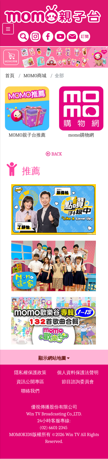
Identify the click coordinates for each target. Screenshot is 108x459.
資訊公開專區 (30, 381)
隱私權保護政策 (30, 372)
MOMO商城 (34, 75)
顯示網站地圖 (54, 358)
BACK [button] (54, 154)
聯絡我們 (30, 391)
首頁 (9, 75)
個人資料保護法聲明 (77, 372)
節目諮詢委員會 (78, 381)
